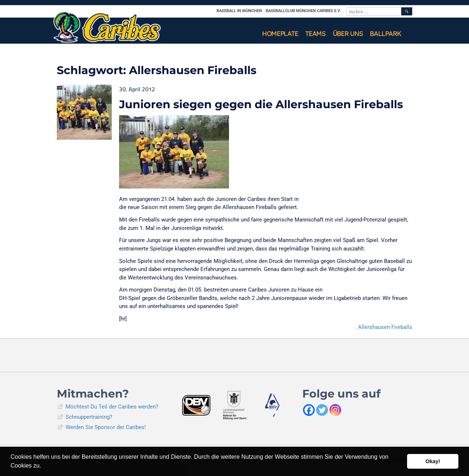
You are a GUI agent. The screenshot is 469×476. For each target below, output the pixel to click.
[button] (44, 466)
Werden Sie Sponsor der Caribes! (106, 427)
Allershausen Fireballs (385, 327)
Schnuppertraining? (89, 417)
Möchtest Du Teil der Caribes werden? (112, 406)
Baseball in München (239, 10)
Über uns (348, 33)
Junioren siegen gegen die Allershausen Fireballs (261, 104)
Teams (315, 33)
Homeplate (280, 33)
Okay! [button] (432, 461)
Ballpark (385, 33)
